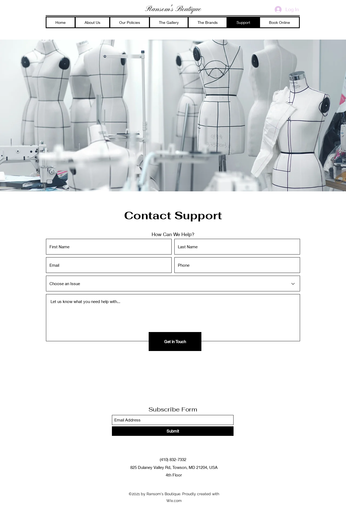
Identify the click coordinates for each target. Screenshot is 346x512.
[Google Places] (281, 37)
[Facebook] (297, 37)
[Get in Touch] (175, 341)
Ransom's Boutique (173, 9)
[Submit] (173, 431)
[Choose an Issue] (173, 283)
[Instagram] (289, 37)
